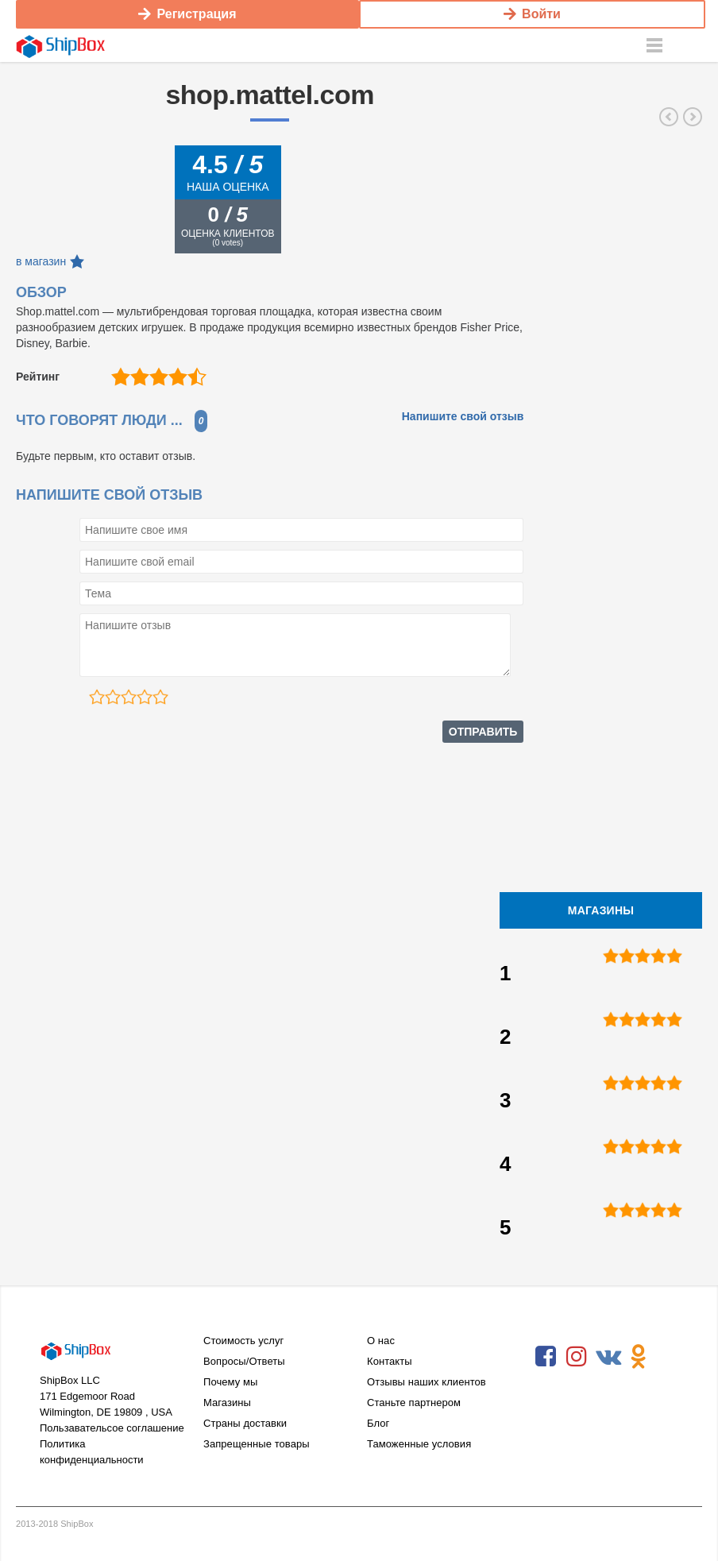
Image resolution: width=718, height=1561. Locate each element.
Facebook (546, 1355)
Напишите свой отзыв (463, 414)
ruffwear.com (668, 115)
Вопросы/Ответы (244, 1360)
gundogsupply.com (692, 115)
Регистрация (187, 13)
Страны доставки (245, 1422)
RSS (546, 1392)
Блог (378, 1422)
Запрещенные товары (256, 1442)
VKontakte (607, 1355)
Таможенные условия (419, 1442)
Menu (654, 44)
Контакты (389, 1360)
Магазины (227, 1401)
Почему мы (230, 1380)
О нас (381, 1339)
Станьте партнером (414, 1401)
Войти (532, 13)
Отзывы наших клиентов (426, 1380)
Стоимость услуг (243, 1339)
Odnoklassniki (638, 1355)
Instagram (577, 1355)
